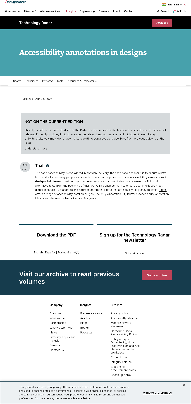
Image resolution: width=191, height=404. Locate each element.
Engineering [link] (87, 12)
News (53, 335)
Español (50, 255)
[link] (161, 25)
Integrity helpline (121, 364)
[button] (47, 168)
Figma (163, 192)
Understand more (35, 151)
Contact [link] (129, 12)
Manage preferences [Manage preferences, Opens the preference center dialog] (157, 392)
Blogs (84, 325)
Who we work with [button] (51, 12)
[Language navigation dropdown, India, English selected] (169, 4)
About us (55, 316)
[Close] (184, 384)
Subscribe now (134, 256)
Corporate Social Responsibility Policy (124, 335)
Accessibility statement (125, 320)
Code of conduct (122, 360)
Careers (55, 348)
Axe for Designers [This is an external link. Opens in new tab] (84, 201)
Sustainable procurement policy (123, 371)
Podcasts (86, 335)
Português (64, 255)
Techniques (31, 83)
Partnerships (58, 325)
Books (84, 330)
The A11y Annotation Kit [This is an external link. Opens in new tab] (110, 196)
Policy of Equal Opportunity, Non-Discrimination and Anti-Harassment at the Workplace (126, 348)
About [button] (116, 12)
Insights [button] (71, 12)
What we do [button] (12, 12)
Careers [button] (104, 12)
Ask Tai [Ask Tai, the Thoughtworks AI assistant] (181, 12)
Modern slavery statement (121, 327)
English (38, 255)
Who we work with (61, 330)
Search (165, 12)
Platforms (47, 83)
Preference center (91, 316)
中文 (76, 255)
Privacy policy (120, 316)
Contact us (57, 352)
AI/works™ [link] (30, 12)
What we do (57, 320)
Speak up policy (121, 377)
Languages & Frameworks (82, 83)
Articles (85, 320)
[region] (95, 392)
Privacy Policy (81, 398)
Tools (60, 83)
